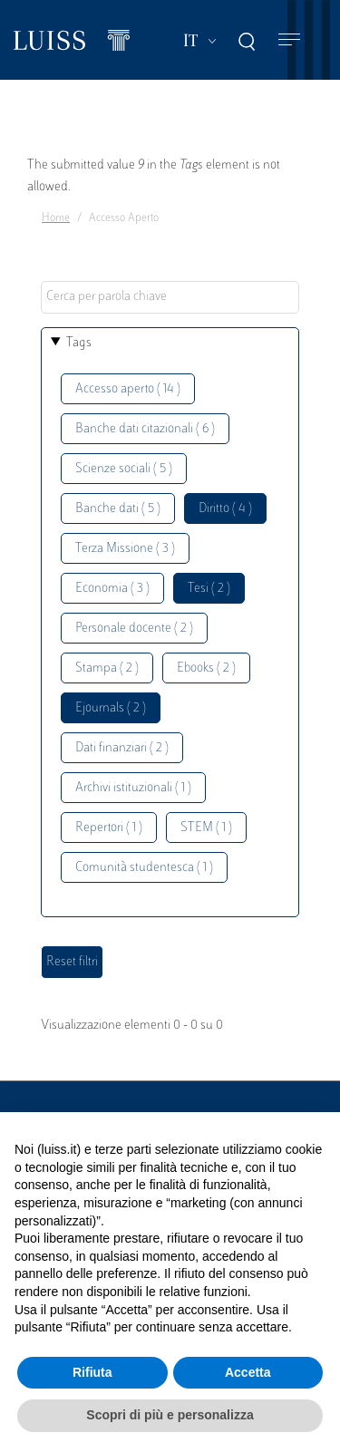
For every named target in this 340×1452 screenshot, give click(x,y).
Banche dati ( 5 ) (117, 509)
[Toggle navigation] (289, 40)
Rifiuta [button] (92, 1372)
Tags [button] (79, 343)
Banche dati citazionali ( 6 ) (145, 429)
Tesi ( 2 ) (209, 588)
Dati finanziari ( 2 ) (122, 748)
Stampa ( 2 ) (107, 668)
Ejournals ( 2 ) (110, 708)
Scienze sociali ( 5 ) (123, 469)
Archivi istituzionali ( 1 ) (133, 788)
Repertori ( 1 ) (108, 828)
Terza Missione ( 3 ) (125, 549)
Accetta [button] (248, 1372)
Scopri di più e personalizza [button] (169, 1415)
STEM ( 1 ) (206, 828)
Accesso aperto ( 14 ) (127, 389)
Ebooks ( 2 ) (206, 668)
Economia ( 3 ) (112, 588)
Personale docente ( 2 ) (134, 628)
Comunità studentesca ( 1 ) (144, 868)
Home (56, 218)
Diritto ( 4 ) (225, 509)
